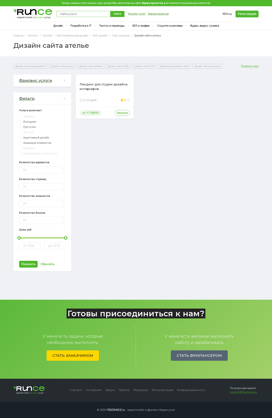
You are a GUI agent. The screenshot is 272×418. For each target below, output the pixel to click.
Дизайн (58, 25)
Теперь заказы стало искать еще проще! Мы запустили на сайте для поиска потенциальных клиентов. (136, 3)
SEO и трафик (141, 25)
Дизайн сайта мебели (91, 66)
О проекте (76, 390)
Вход (227, 13)
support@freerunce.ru (243, 392)
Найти (117, 13)
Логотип (28, 132)
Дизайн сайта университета (30, 66)
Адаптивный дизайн (36, 137)
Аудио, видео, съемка (204, 25)
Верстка (28, 148)
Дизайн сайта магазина (207, 66)
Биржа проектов (158, 13)
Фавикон (29, 116)
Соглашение (94, 390)
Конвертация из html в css (40, 153)
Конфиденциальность (191, 390)
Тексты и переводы (112, 25)
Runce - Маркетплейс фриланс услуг (33, 14)
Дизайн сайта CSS (144, 66)
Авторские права (162, 390)
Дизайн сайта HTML (118, 66)
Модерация (140, 390)
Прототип (29, 126)
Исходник (29, 121)
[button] (42, 80)
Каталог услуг (137, 13)
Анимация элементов (37, 142)
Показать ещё (250, 66)
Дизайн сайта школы (62, 66)
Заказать (122, 112)
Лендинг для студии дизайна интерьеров (103, 87)
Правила (124, 390)
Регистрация (247, 14)
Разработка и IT (81, 25)
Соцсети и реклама (170, 25)
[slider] (19, 238)
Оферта (110, 390)
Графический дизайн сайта (174, 66)
